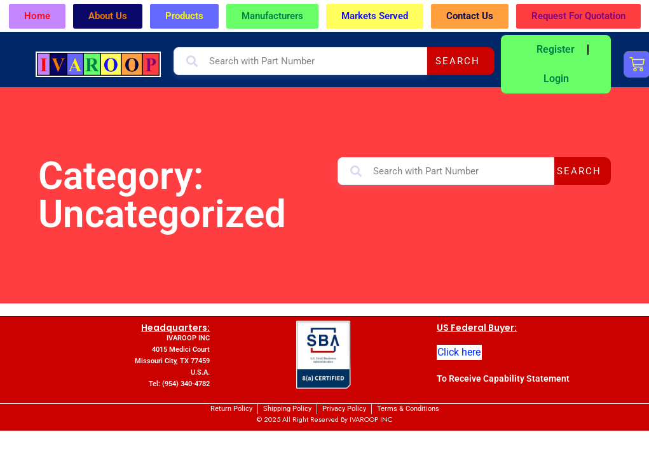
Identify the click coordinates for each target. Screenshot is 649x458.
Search (457, 61)
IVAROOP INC (371, 419)
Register (555, 49)
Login (556, 79)
